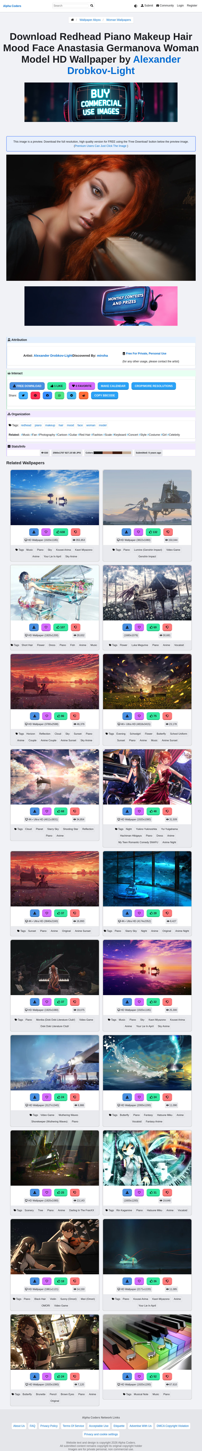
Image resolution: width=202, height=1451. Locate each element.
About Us (19, 1425)
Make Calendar (113, 386)
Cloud (58, 733)
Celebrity (173, 434)
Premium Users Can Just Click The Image (101, 145)
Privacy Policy (49, 1425)
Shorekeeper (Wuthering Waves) (49, 1121)
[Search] (92, 6)
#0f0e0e (98, 452)
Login (180, 5)
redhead (26, 425)
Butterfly (161, 733)
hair (61, 425)
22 (153, 1001)
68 (60, 811)
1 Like (57, 386)
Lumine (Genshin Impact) (148, 550)
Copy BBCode (104, 395)
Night (129, 829)
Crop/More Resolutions (154, 386)
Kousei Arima (63, 550)
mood (70, 425)
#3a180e (117, 452)
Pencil (53, 1394)
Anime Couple (48, 740)
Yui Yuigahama (169, 829)
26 (153, 1281)
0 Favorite (82, 386)
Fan (34, 434)
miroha (102, 355)
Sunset (78, 733)
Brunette (40, 1394)
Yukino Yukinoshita (146, 829)
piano (38, 425)
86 (60, 716)
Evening (120, 733)
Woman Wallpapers (118, 19)
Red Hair (84, 434)
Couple (32, 740)
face (80, 425)
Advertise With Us (141, 1425)
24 (60, 1097)
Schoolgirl (135, 733)
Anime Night (169, 842)
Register (192, 5)
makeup (50, 425)
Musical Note (141, 1394)
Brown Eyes (67, 1394)
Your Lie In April (52, 556)
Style (143, 434)
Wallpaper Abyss (90, 19)
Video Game (173, 550)
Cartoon (62, 434)
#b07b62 (107, 452)
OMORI (46, 1305)
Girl (164, 434)
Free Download (27, 386)
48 (153, 811)
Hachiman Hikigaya (131, 835)
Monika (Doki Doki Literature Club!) (55, 1019)
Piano (40, 550)
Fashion (97, 434)
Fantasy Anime (154, 1121)
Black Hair (40, 1299)
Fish (72, 645)
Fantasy (148, 1115)
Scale (108, 434)
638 (61, 532)
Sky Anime (71, 556)
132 (153, 532)
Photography (47, 434)
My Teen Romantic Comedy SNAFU (138, 842)
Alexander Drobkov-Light (53, 355)
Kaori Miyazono (83, 550)
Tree (40, 1210)
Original (66, 931)
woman (90, 425)
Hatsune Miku (164, 1115)
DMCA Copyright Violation (173, 1425)
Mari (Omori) (88, 1299)
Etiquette (118, 1425)
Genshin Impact (147, 556)
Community (165, 5)
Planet (39, 829)
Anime (35, 556)
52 (153, 1376)
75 (153, 716)
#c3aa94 (126, 452)
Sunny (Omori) (68, 1299)
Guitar (73, 434)
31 (153, 1192)
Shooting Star (70, 829)
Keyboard (120, 434)
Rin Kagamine (124, 1210)
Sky (50, 550)
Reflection (44, 733)
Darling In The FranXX (81, 1210)
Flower (41, 645)
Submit (147, 5)
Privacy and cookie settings (101, 1434)
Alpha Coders (12, 6)
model (103, 425)
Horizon (30, 733)
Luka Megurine (140, 645)
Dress (52, 645)
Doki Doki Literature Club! (55, 1026)
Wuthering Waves (68, 1115)
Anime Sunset (68, 740)
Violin (53, 1299)
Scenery (29, 1210)
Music (26, 434)
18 (60, 1281)
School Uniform (178, 733)
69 (153, 627)
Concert (133, 434)
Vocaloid (179, 645)
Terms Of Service (73, 1425)
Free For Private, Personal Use (146, 353)
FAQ (32, 1425)
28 (153, 913)
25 (60, 1192)
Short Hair (27, 645)
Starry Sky (53, 829)
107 (61, 627)
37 (60, 913)
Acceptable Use (98, 1425)
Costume (154, 434)
